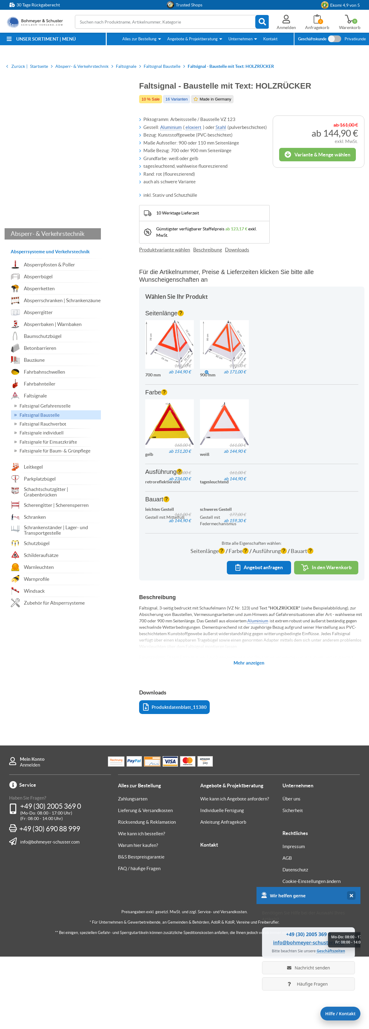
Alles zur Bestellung (139, 39)
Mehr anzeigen (249, 735)
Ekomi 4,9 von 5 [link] (345, 5)
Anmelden (30, 837)
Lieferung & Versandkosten (145, 882)
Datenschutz (295, 942)
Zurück (18, 66)
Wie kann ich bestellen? (141, 906)
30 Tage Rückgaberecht (38, 5)
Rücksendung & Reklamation (147, 894)
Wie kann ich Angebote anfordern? (234, 871)
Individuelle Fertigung (222, 882)
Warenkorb (349, 27)
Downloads (237, 249)
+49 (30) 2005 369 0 (50, 879)
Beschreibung (207, 249)
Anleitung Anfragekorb (223, 894)
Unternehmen (240, 39)
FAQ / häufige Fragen (139, 940)
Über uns (291, 871)
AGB (287, 930)
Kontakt (270, 39)
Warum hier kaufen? (138, 917)
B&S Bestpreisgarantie (141, 929)
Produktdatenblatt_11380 (175, 779)
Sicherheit (292, 882)
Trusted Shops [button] (189, 4)
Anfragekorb (317, 27)
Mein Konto (32, 831)
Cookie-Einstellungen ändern (311, 953)
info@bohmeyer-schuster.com (49, 914)
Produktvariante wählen (164, 249)
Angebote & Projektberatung (192, 39)
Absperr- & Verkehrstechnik (47, 261)
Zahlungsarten (132, 871)
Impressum (293, 918)
